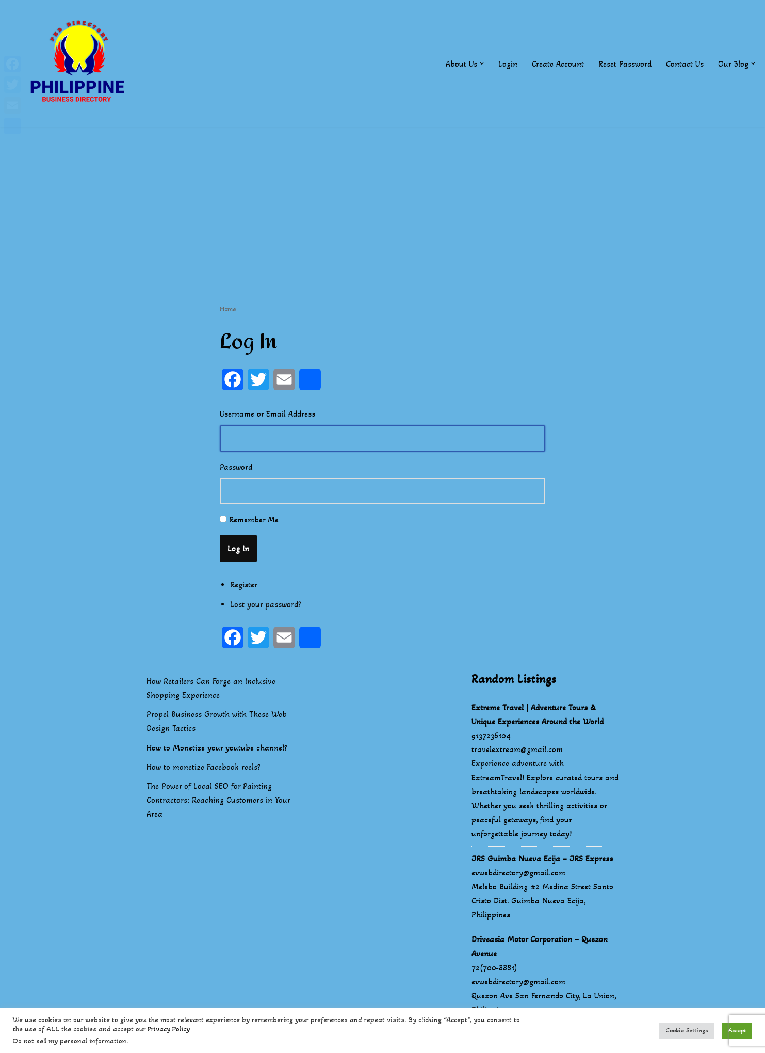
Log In (238, 548)
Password (236, 467)
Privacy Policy (169, 1029)
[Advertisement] (382, 199)
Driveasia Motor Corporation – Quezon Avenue (539, 946)
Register (243, 584)
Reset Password (625, 64)
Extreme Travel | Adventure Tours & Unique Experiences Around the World (537, 714)
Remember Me (254, 519)
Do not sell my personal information (69, 1040)
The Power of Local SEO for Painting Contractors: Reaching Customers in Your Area (218, 800)
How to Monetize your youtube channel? (217, 748)
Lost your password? (265, 604)
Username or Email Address (267, 414)
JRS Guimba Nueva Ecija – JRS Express (542, 859)
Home (228, 309)
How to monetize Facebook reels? (204, 767)
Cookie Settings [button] (686, 1030)
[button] (482, 63)
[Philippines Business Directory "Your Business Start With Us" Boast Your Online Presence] (80, 63)
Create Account (558, 64)
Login (507, 64)
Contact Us (685, 64)
